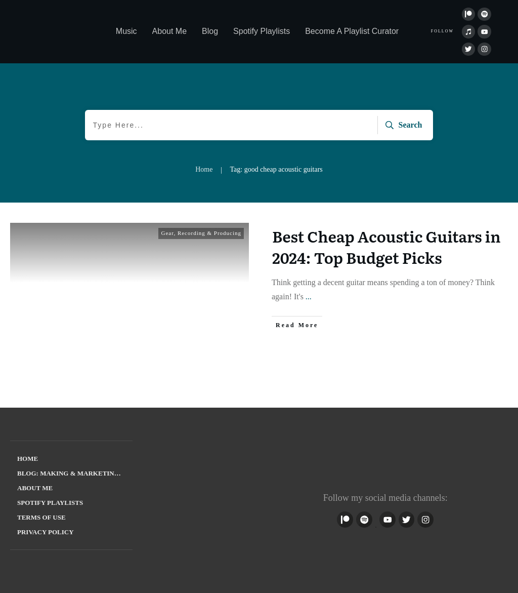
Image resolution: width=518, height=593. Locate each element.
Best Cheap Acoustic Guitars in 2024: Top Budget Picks (386, 246)
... (309, 296)
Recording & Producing (209, 233)
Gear (167, 233)
